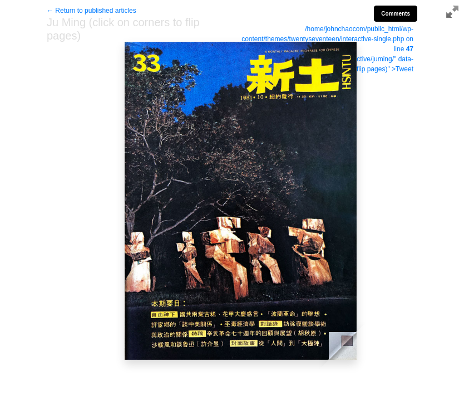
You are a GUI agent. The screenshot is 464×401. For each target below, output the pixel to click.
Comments (395, 14)
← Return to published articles (91, 10)
